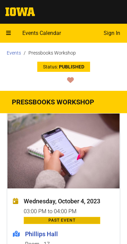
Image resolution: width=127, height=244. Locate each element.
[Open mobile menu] (8, 33)
